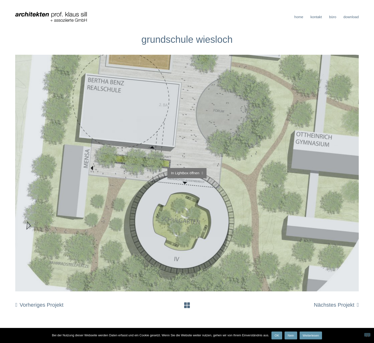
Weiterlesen (311, 335)
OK (277, 335)
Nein (291, 335)
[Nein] (367, 335)
